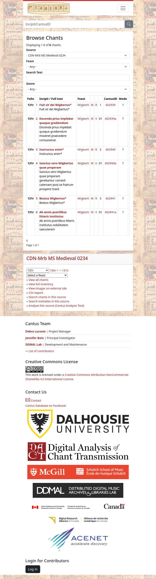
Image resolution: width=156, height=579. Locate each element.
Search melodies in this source (49, 301)
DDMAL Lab (33, 344)
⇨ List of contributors (39, 351)
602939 (110, 105)
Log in (33, 569)
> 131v (64, 270)
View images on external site (48, 288)
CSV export (36, 293)
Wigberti (83, 105)
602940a (110, 163)
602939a (110, 119)
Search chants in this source (47, 297)
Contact (33, 400)
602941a (110, 212)
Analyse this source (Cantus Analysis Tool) (56, 306)
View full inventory (41, 284)
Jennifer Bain (35, 338)
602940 (110, 149)
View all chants (38, 280)
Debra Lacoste (35, 331)
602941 (110, 198)
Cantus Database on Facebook (45, 406)
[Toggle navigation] (123, 8)
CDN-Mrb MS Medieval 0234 (57, 258)
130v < (53, 270)
